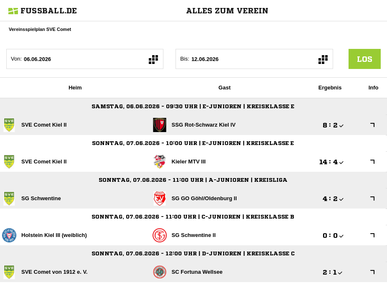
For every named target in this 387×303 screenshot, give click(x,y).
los (364, 59)
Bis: (184, 59)
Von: (16, 59)
